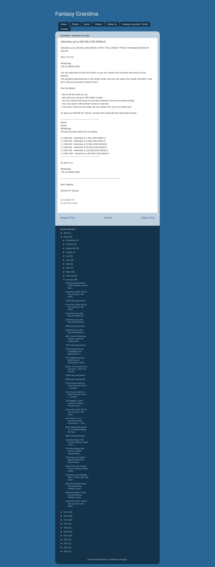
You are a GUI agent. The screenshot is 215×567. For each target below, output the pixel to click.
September (71, 248)
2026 (66, 233)
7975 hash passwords (75, 345)
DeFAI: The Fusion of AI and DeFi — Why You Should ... (76, 369)
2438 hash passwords (75, 375)
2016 (66, 528)
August (69, 252)
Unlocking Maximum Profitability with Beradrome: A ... (75, 351)
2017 (66, 524)
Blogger (123, 559)
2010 (66, 551)
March (69, 272)
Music (87, 24)
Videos (98, 24)
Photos (75, 24)
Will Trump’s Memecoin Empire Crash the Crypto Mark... (76, 338)
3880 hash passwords (75, 436)
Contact (64, 29)
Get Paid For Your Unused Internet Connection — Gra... (76, 420)
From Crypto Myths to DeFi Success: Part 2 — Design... (76, 394)
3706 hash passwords (75, 326)
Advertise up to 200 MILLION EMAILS (75, 314)
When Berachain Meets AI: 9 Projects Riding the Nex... (76, 429)
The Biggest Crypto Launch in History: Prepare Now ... (75, 403)
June (68, 260)
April (68, 268)
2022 (66, 520)
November (71, 240)
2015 (66, 532)
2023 (66, 516)
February (70, 276)
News (64, 24)
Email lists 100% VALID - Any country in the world (77, 294)
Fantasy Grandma (76, 14)
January (70, 279)
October (70, 244)
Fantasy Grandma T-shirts (135, 24)
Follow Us (112, 24)
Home (108, 217)
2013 (66, 539)
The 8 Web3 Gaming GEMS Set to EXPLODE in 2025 (75, 360)
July (68, 256)
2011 (66, 547)
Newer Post (67, 217)
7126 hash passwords (75, 301)
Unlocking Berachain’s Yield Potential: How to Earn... (77, 285)
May (68, 264)
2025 (66, 237)
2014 (66, 535)
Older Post (148, 217)
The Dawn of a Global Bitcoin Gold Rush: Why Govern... (75, 459)
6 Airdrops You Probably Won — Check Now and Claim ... (77, 477)
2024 (66, 512)
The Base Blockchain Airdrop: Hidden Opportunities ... (75, 450)
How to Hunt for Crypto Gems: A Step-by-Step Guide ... (77, 468)
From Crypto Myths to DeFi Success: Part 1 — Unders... (76, 385)
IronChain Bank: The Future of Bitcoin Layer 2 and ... (77, 442)
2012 (66, 543)
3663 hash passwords (75, 379)
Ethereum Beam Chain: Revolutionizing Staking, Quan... (76, 486)
